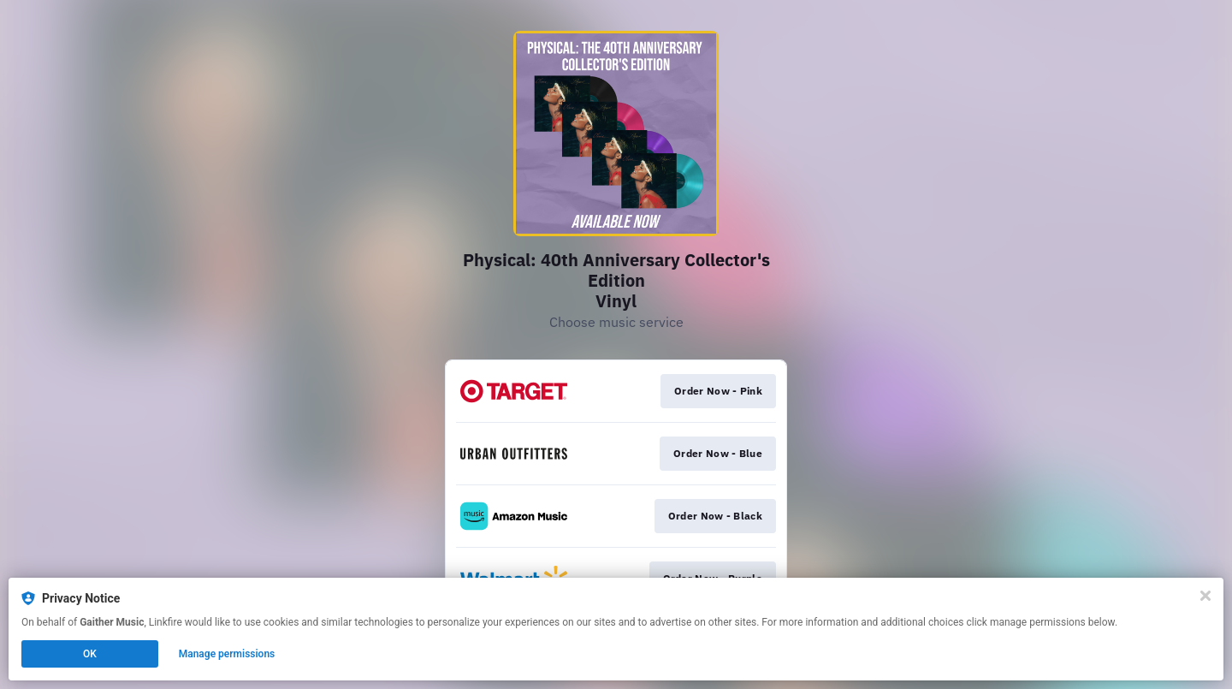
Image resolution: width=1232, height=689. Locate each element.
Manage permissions (227, 654)
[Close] (1205, 595)
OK (90, 654)
